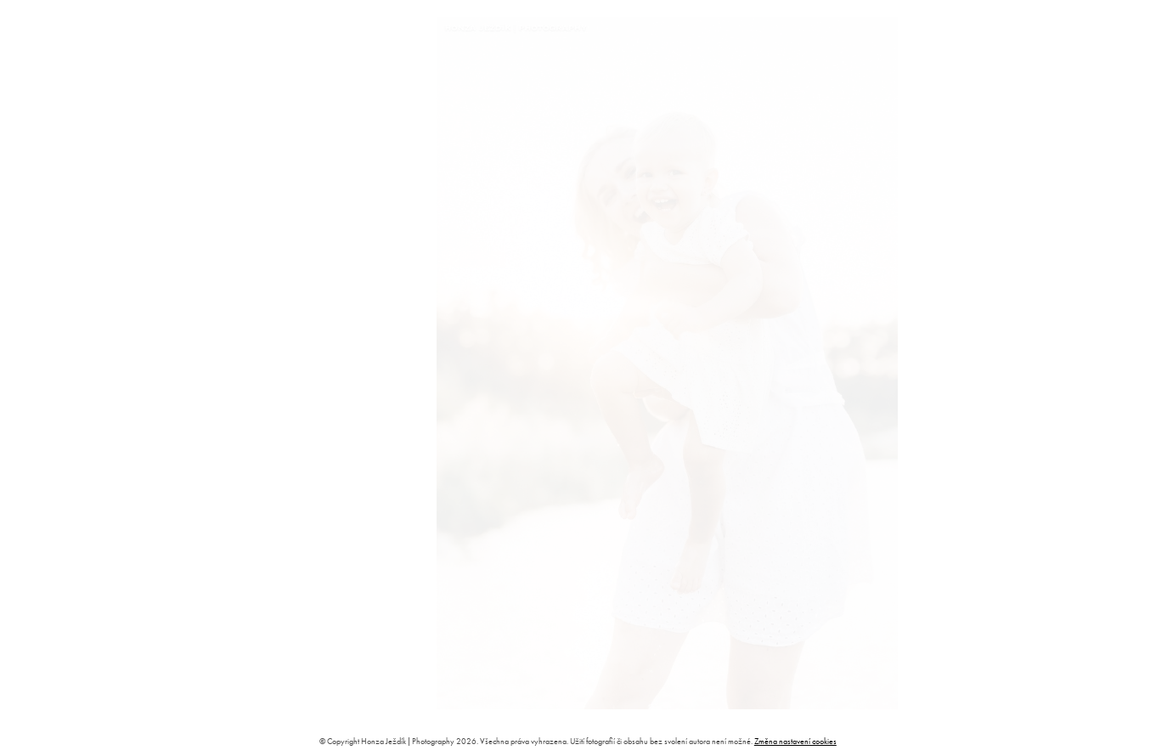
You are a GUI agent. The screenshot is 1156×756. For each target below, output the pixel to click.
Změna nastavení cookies (795, 741)
